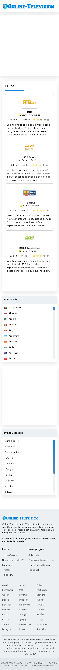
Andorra (10, 325)
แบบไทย (41, 615)
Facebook (7, 565)
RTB (29, 112)
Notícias (35, 206)
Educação (9, 447)
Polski (39, 585)
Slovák (40, 605)
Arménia (11, 342)
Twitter (6, 570)
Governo (9, 464)
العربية (5, 585)
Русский (41, 600)
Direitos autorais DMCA (40, 560)
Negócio (9, 481)
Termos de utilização (39, 565)
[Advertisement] (29, 45)
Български (7, 590)
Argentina (11, 336)
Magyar (23, 600)
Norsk (22, 629)
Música (8, 475)
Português (42, 590)
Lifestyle (8, 469)
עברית (22, 585)
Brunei (25, 115)
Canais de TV (11, 441)
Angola (10, 330)
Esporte (8, 458)
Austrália (11, 353)
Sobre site (34, 555)
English (5, 615)
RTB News (29, 203)
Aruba (9, 347)
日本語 (22, 615)
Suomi (5, 624)
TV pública (35, 115)
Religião (8, 492)
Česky (5, 595)
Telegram (7, 575)
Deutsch (6, 605)
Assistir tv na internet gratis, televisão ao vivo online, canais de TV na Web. (29, 540)
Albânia (10, 313)
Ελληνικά (6, 610)
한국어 (22, 619)
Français (6, 629)
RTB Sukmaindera (29, 248)
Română (41, 595)
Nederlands (25, 624)
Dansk (5, 600)
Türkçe (40, 619)
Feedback (33, 570)
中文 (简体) (42, 629)
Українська (42, 624)
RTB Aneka (30, 157)
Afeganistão (13, 308)
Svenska (41, 610)
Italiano (23, 610)
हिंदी (21, 590)
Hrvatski (23, 595)
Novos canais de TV (13, 560)
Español (6, 619)
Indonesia (24, 605)
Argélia (10, 319)
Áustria (10, 359)
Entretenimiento (13, 452)
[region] (29, 333)
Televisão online (11, 555)
